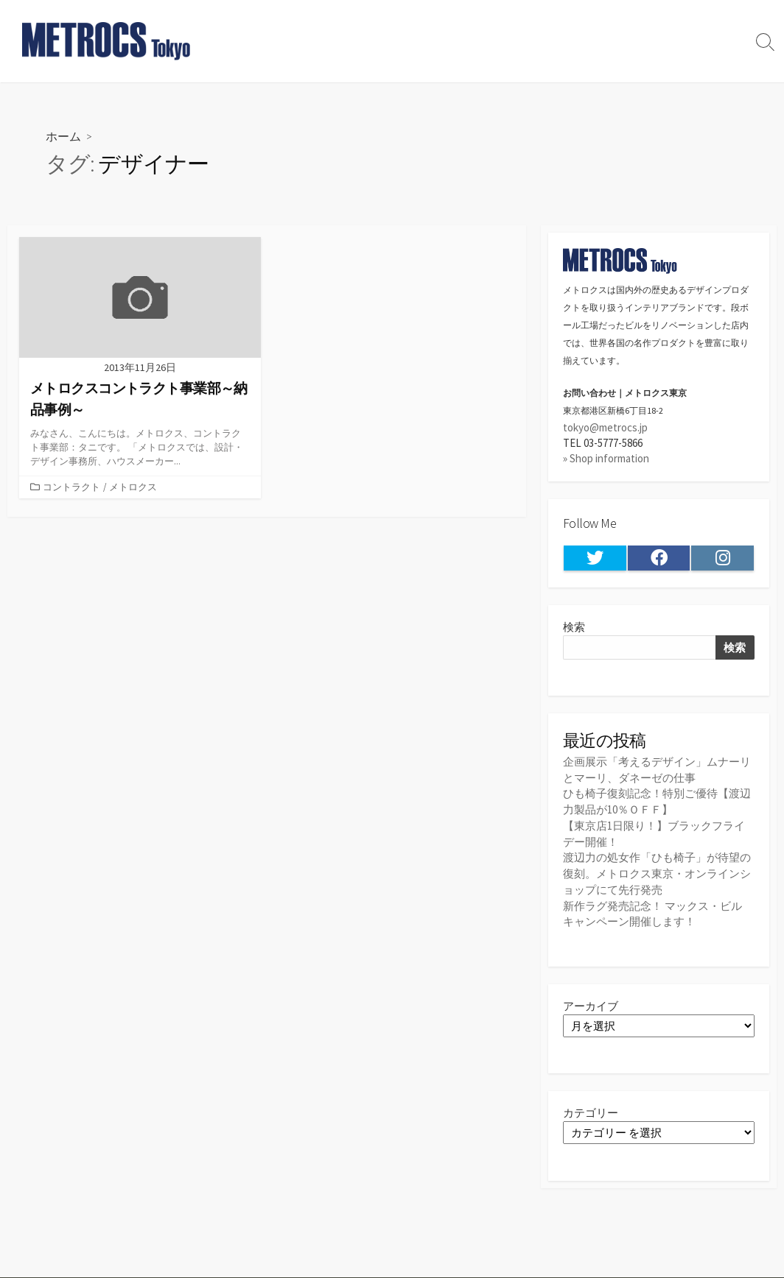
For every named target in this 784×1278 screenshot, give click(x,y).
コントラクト (71, 487)
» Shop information (606, 459)
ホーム (63, 136)
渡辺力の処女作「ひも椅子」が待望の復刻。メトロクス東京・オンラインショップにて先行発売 (657, 871)
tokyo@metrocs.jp (605, 427)
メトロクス (133, 487)
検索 (574, 628)
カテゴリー (590, 1110)
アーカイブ (590, 1002)
